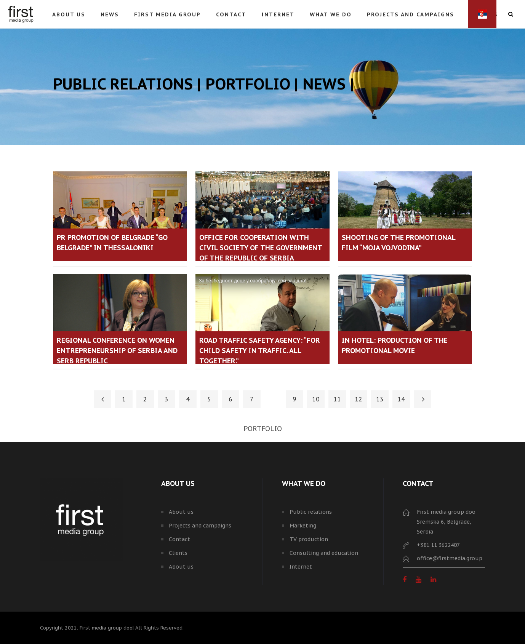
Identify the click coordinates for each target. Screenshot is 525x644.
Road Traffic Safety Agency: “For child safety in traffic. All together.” (259, 350)
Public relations (311, 511)
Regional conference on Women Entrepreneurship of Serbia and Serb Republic (117, 350)
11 (337, 399)
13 (380, 399)
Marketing (303, 525)
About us (181, 511)
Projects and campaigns (200, 525)
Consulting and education (324, 553)
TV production (309, 539)
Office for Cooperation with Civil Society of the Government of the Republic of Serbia (260, 247)
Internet (301, 566)
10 (316, 399)
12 (358, 399)
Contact (179, 539)
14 (401, 399)
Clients (178, 553)
